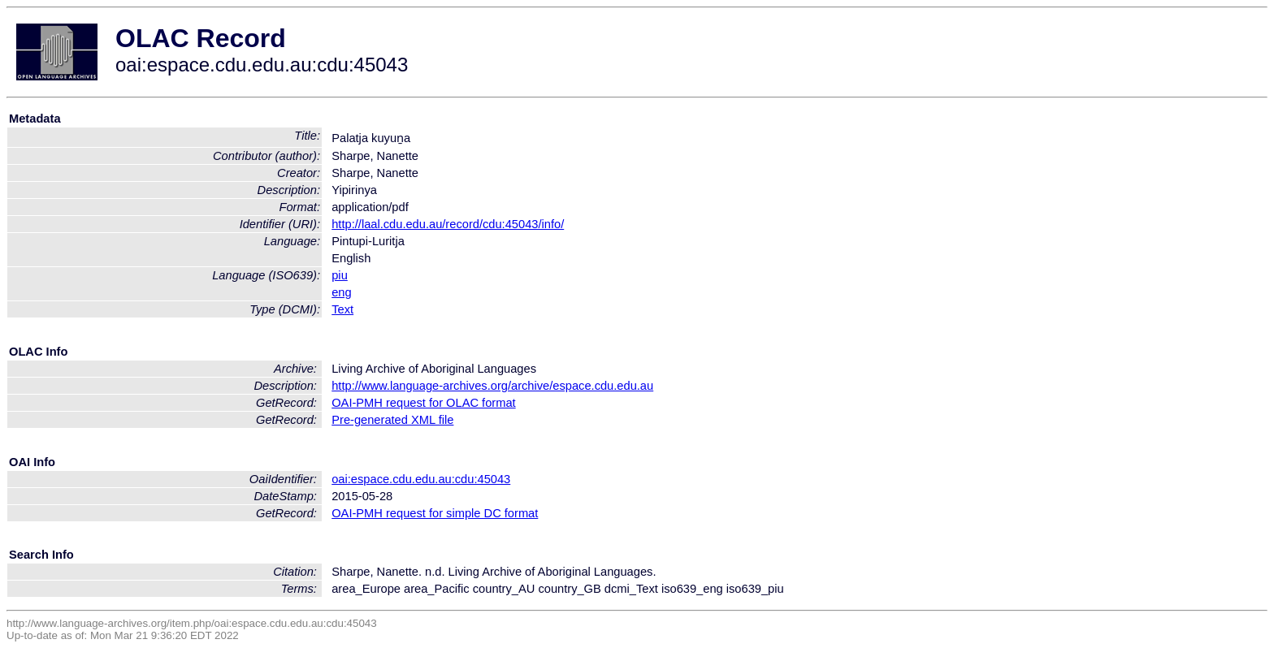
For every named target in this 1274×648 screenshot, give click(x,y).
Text (342, 309)
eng (341, 292)
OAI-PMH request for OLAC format (423, 402)
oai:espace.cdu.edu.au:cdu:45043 (421, 479)
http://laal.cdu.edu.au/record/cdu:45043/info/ (448, 224)
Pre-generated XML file (392, 419)
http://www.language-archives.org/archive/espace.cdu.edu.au (492, 385)
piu (340, 275)
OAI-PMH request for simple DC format (435, 513)
